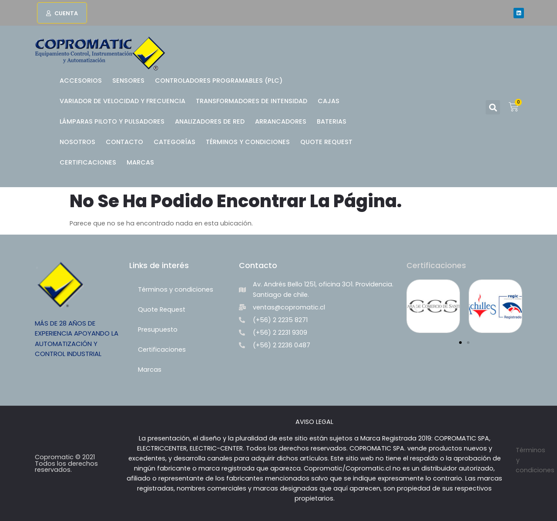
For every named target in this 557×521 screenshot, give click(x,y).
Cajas (328, 101)
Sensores (128, 80)
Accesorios (81, 80)
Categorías (174, 142)
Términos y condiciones (248, 142)
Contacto (124, 142)
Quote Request (326, 142)
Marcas (140, 162)
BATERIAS (331, 121)
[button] (62, 13)
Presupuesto (158, 329)
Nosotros (77, 142)
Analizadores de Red (210, 121)
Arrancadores (280, 121)
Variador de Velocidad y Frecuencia (122, 101)
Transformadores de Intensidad (251, 101)
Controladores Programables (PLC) (218, 80)
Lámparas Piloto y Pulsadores (112, 121)
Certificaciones (88, 162)
